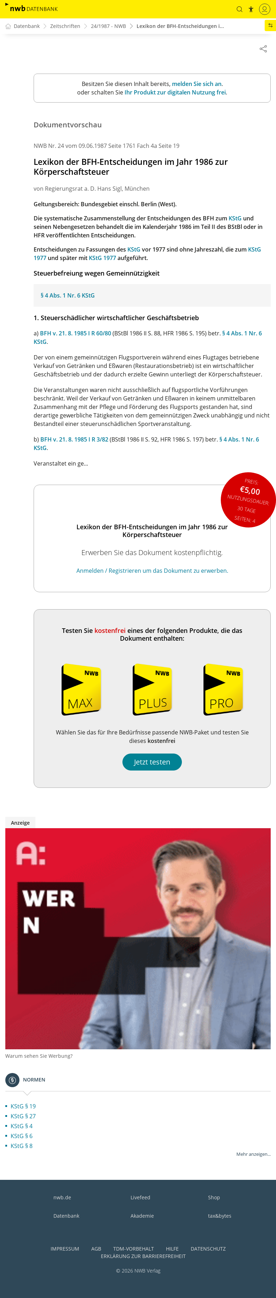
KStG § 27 (23, 1116)
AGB (96, 1249)
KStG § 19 (23, 1106)
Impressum (65, 1249)
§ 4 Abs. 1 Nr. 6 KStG (68, 296)
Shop (214, 1197)
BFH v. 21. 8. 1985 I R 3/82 (74, 440)
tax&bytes (219, 1216)
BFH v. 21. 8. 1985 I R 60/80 (75, 334)
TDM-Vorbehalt (133, 1249)
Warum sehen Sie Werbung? (39, 1056)
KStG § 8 (22, 1146)
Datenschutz (208, 1249)
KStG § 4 (22, 1126)
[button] (239, 9)
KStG (235, 219)
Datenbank (66, 1216)
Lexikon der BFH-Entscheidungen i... (180, 26)
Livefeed (140, 1197)
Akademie (142, 1216)
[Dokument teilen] (263, 48)
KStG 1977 (102, 258)
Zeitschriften (65, 26)
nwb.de (62, 1197)
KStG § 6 (22, 1136)
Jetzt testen (152, 762)
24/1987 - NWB (108, 26)
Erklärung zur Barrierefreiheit (143, 1256)
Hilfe (172, 1249)
